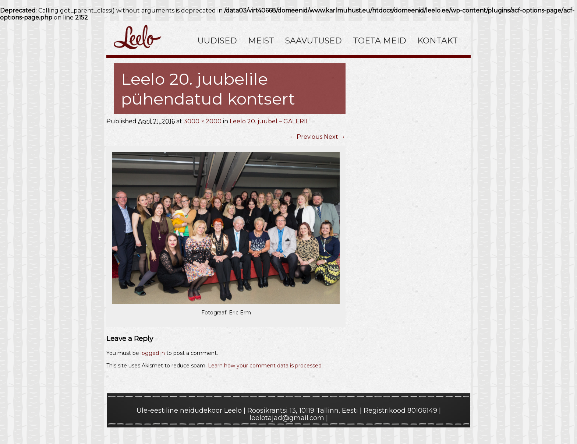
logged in (153, 353)
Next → (335, 136)
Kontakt (437, 41)
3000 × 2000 (203, 121)
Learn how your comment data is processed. (265, 365)
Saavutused (313, 41)
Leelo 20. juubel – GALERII (269, 121)
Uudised (217, 41)
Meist (261, 41)
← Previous (305, 136)
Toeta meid (379, 41)
